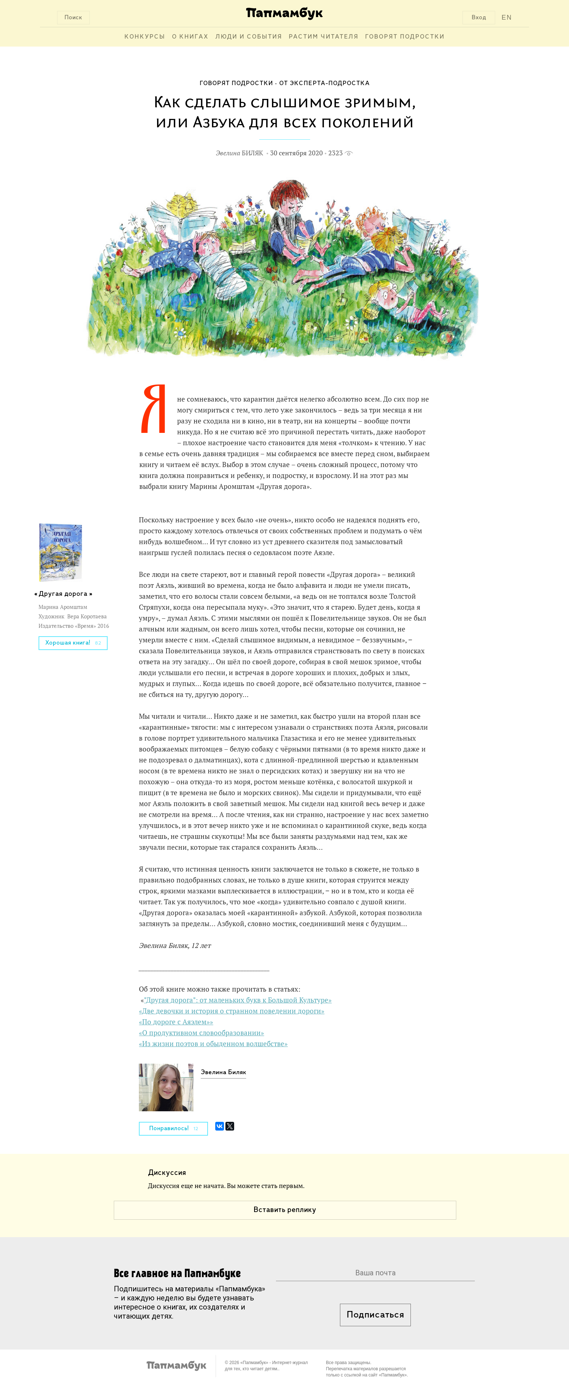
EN (506, 17)
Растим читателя (323, 36)
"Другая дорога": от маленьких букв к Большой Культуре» (238, 1000)
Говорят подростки (405, 36)
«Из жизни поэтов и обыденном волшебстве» (213, 1043)
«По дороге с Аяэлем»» (176, 1021)
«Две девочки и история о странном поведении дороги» (231, 1011)
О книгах (190, 36)
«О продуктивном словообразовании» (201, 1032)
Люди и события (248, 36)
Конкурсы (144, 36)
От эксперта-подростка (324, 83)
